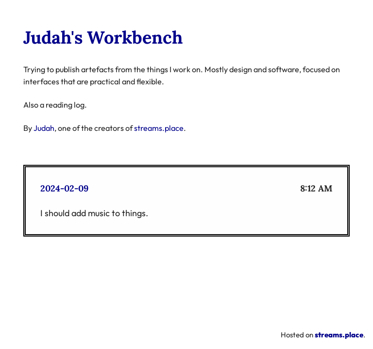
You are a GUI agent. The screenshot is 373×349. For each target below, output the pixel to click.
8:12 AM (316, 188)
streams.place (159, 128)
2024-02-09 (64, 188)
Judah (44, 128)
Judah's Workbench (103, 37)
